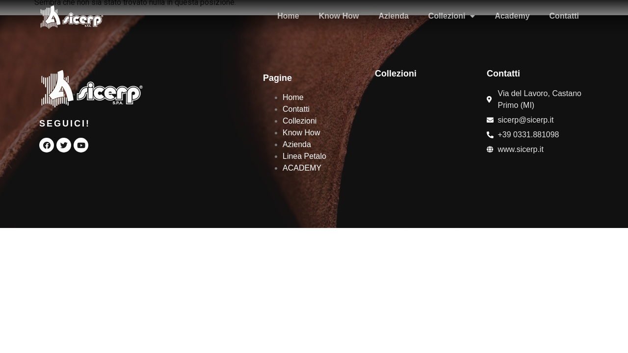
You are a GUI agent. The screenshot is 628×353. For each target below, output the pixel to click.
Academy (512, 16)
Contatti (564, 16)
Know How (339, 16)
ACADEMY (302, 168)
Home (288, 16)
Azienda (394, 16)
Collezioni (451, 16)
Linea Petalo (304, 156)
